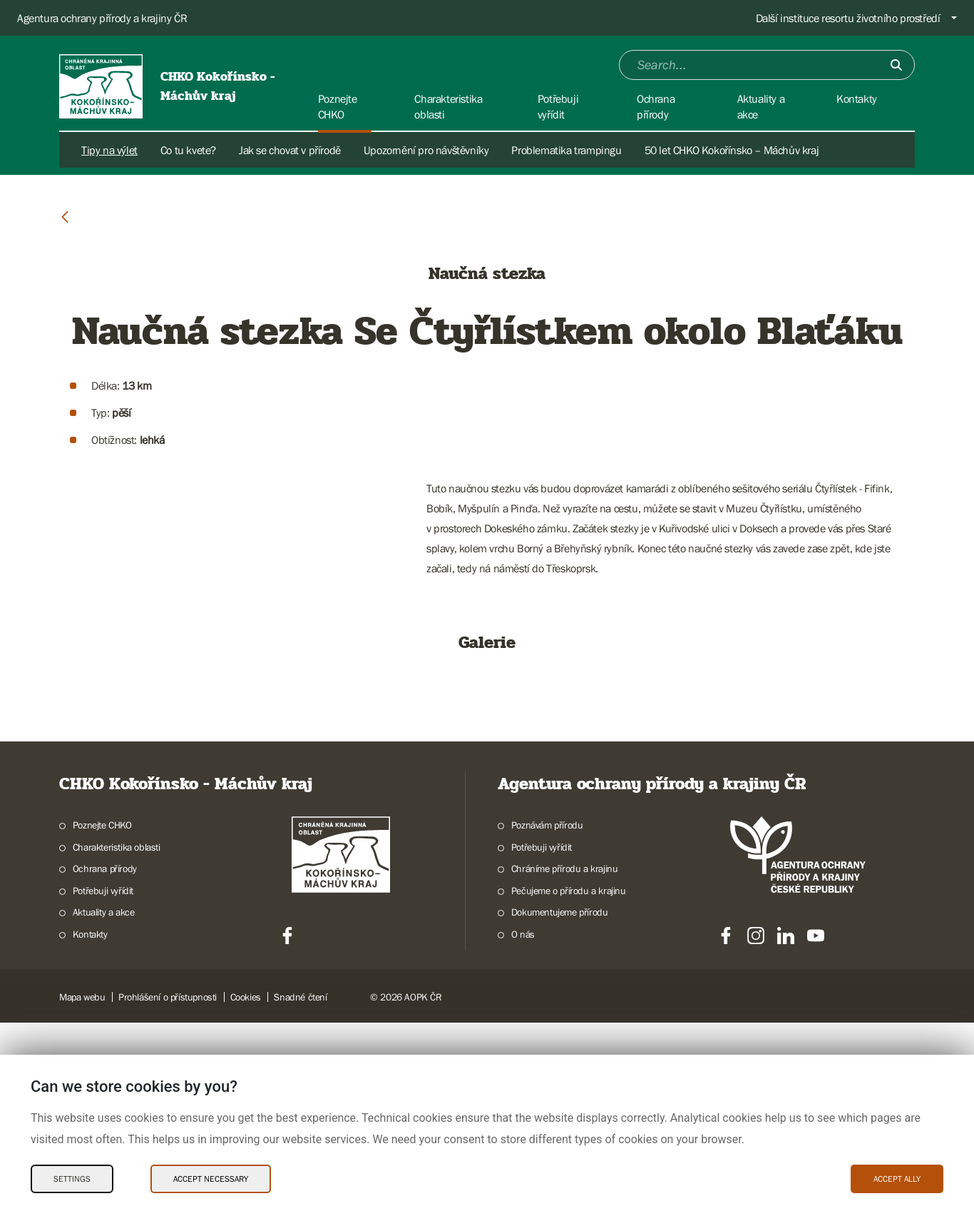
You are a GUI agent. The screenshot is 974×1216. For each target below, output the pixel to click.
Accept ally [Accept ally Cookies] (897, 1179)
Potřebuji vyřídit (541, 1040)
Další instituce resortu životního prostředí (848, 17)
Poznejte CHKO (102, 1018)
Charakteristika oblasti (116, 1040)
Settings (72, 1179)
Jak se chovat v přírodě (290, 149)
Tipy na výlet (109, 149)
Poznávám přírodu (547, 1018)
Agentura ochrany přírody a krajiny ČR (102, 17)
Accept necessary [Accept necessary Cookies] (210, 1179)
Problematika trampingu (566, 149)
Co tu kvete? (188, 149)
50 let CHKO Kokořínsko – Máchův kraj (732, 149)
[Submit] (896, 65)
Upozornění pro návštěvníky (426, 149)
